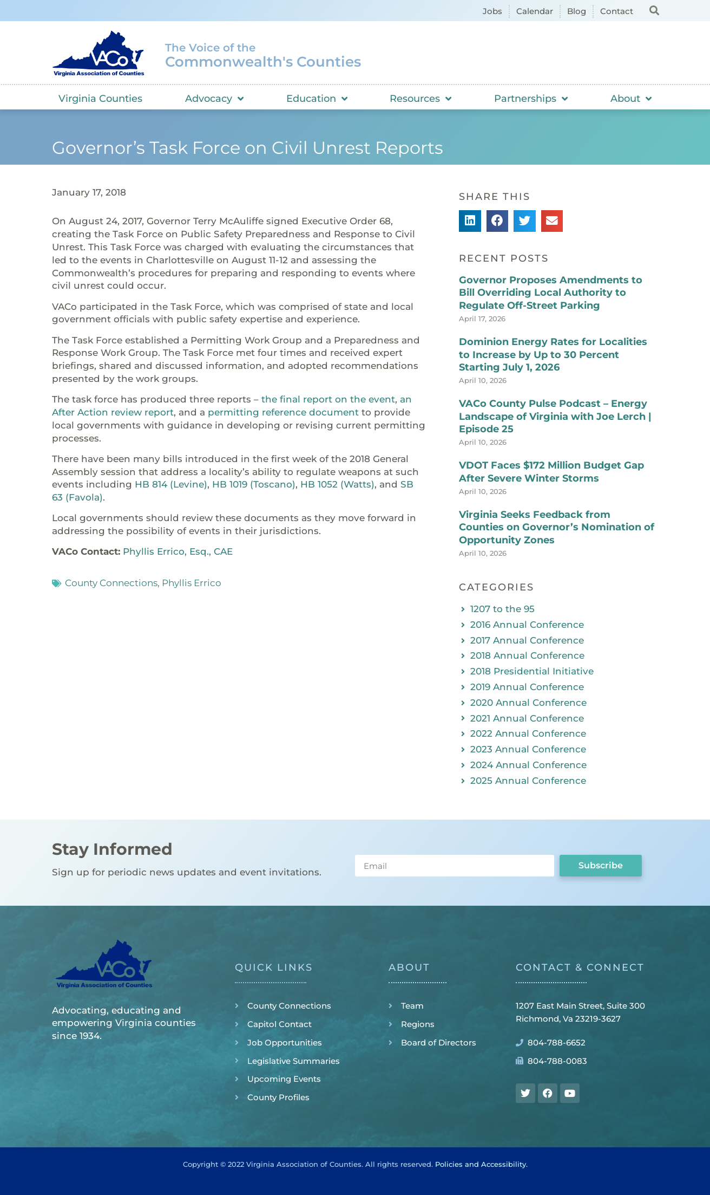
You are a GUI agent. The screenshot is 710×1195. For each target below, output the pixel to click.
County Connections (111, 582)
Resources (420, 98)
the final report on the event (328, 399)
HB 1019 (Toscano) (253, 484)
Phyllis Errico (191, 582)
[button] (654, 10)
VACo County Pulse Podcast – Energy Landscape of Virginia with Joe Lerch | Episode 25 (555, 416)
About (631, 98)
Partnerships (531, 98)
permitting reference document (283, 412)
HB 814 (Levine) (171, 484)
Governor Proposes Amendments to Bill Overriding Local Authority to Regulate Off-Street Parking (550, 292)
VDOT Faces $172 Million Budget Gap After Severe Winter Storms (551, 471)
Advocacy (214, 98)
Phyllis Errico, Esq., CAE (178, 551)
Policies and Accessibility (480, 1164)
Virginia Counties (100, 99)
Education (316, 98)
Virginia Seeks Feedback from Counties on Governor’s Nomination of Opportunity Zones (556, 527)
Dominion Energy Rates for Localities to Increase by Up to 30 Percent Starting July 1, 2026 (553, 354)
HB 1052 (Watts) (337, 484)
